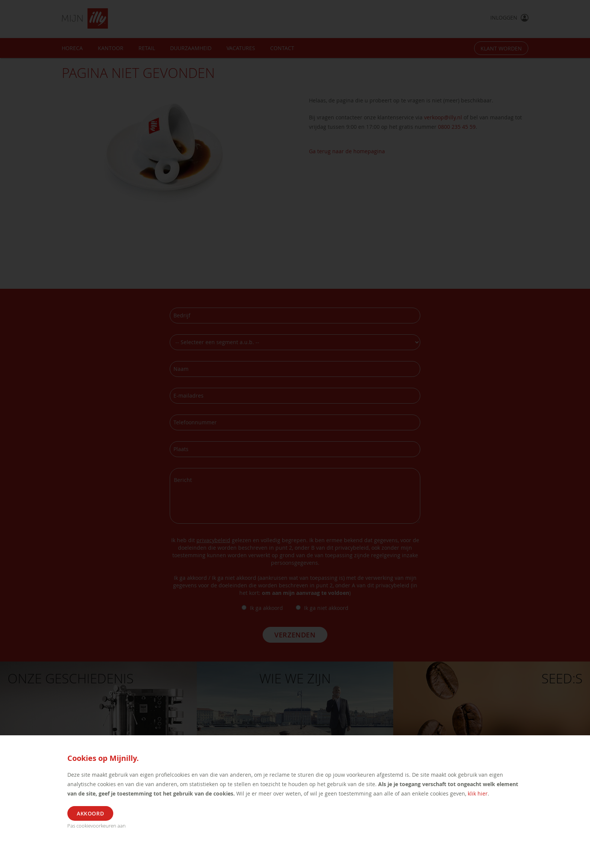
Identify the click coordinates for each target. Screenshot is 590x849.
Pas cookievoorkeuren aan (96, 825)
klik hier (478, 793)
